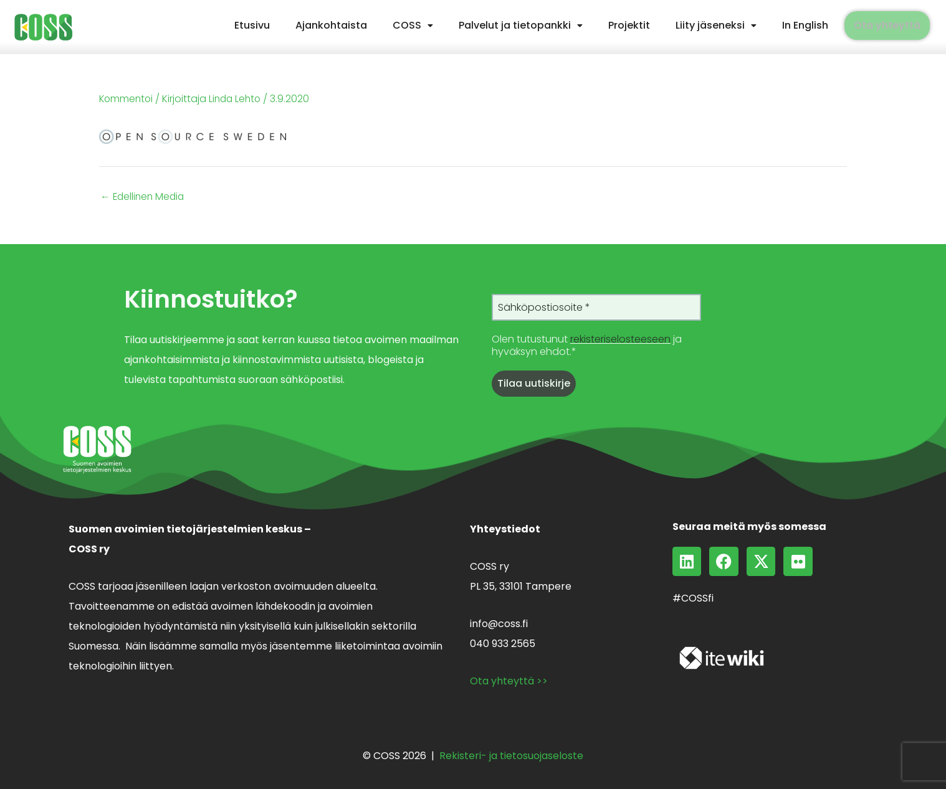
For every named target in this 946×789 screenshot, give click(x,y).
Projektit (629, 25)
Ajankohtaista (331, 25)
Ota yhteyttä (887, 25)
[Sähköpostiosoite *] (596, 307)
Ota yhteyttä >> (509, 680)
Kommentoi (127, 99)
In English (805, 25)
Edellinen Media (144, 196)
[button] (412, 25)
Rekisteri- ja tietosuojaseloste (511, 755)
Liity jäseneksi (716, 25)
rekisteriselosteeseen (620, 339)
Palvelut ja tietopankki (521, 25)
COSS (413, 25)
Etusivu (252, 25)
